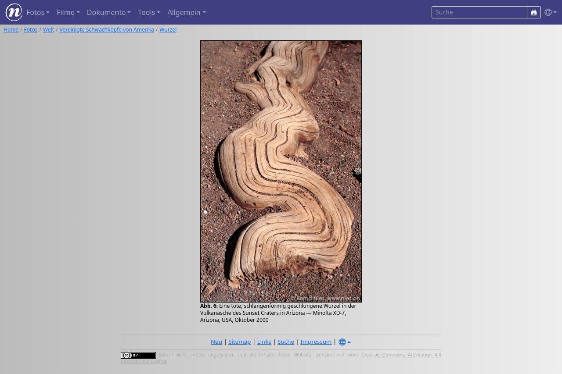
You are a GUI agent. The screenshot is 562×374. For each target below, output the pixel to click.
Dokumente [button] (106, 12)
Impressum (315, 342)
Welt (48, 29)
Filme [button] (66, 12)
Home (11, 29)
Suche (285, 342)
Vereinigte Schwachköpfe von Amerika (107, 29)
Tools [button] (146, 12)
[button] (549, 12)
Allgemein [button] (183, 12)
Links (264, 342)
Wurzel (168, 29)
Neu (216, 342)
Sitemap (239, 342)
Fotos (31, 29)
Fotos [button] (35, 12)
